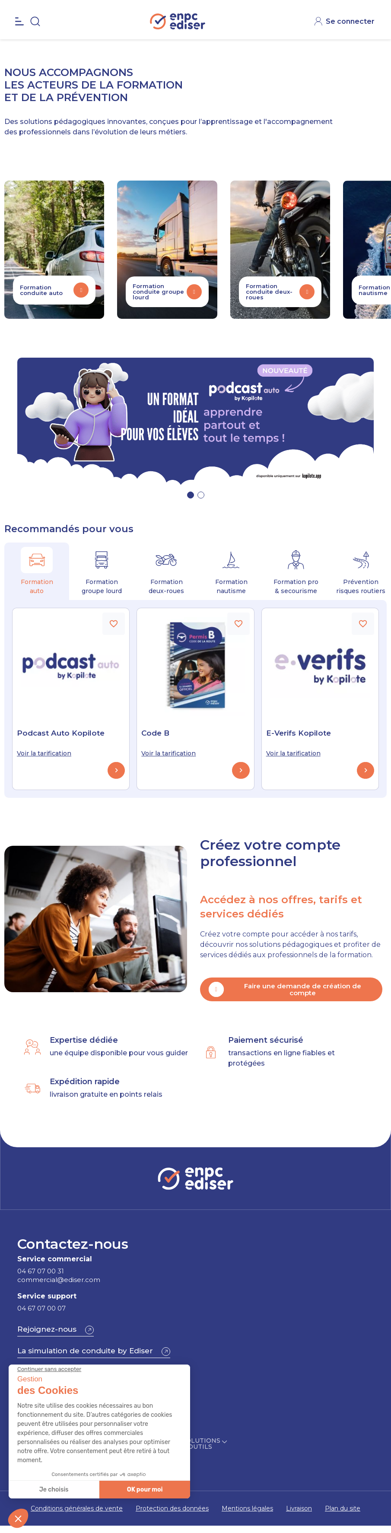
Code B (155, 733)
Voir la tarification (44, 753)
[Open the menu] (19, 40)
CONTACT (348, 9)
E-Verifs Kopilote (298, 733)
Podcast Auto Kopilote (61, 733)
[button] (190, 495)
